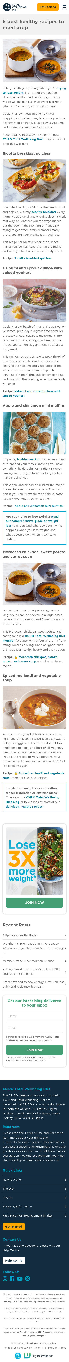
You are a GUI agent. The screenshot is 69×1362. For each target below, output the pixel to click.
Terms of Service (32, 1060)
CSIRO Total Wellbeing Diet (23, 139)
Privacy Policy (12, 1060)
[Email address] (34, 1027)
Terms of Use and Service (17, 1347)
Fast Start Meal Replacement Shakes (28, 1215)
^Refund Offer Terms (54, 1347)
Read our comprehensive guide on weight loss (32, 521)
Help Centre (14, 1260)
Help (37, 1347)
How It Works (12, 1179)
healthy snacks (27, 459)
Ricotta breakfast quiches (32, 258)
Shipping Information (17, 1206)
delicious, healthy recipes (24, 806)
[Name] (34, 1016)
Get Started (47, 7)
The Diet (8, 1188)
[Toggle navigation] (63, 7)
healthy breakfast (43, 212)
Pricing (7, 1197)
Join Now (34, 903)
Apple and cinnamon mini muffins (38, 505)
